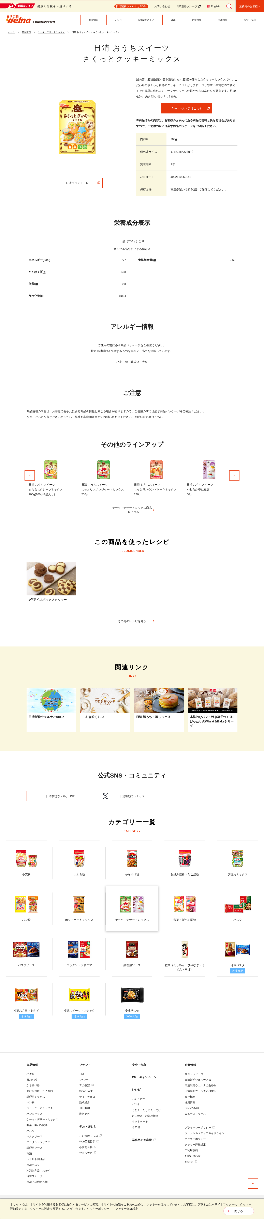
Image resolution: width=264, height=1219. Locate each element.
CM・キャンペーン (144, 1077)
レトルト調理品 (36, 1159)
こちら (158, 417)
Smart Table (86, 1091)
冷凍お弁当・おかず (38, 1170)
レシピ (136, 1089)
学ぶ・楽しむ (87, 1126)
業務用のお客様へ (249, 6)
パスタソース (34, 1136)
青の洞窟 (86, 1085)
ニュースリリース (195, 1113)
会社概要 (190, 1096)
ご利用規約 (191, 1150)
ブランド (85, 1064)
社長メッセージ (194, 1074)
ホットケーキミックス (40, 1108)
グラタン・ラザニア (38, 1142)
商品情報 (32, 1064)
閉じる (238, 1211)
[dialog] (132, 1209)
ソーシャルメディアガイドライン (204, 1133)
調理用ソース (34, 1147)
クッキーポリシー (195, 1138)
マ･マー (84, 1079)
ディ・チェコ (87, 1096)
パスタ (30, 1130)
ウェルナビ (87, 1152)
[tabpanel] (77, 127)
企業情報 (190, 1064)
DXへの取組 (192, 1108)
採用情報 (190, 1102)
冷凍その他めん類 (37, 1181)
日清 (82, 1074)
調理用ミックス (36, 1096)
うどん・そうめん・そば (146, 1110)
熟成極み (84, 1102)
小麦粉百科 (87, 1147)
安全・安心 (139, 1064)
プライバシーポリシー (200, 1127)
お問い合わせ (162, 6)
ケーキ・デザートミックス (42, 1119)
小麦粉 (30, 1074)
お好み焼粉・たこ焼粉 (40, 1091)
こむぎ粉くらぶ (90, 1135)
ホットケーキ (140, 1121)
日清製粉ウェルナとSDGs (200, 1091)
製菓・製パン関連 (37, 1125)
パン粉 (30, 1102)
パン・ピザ (138, 1098)
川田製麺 (84, 1108)
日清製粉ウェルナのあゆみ (200, 1085)
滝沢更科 (84, 1113)
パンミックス (34, 1113)
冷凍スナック (34, 1176)
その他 (136, 1127)
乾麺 (29, 1153)
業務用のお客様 (144, 1140)
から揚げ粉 (33, 1085)
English (191, 1161)
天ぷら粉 (32, 1079)
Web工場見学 (89, 1141)
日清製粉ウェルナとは (198, 1079)
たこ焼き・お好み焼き (145, 1115)
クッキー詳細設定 (195, 1144)
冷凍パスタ (33, 1164)
